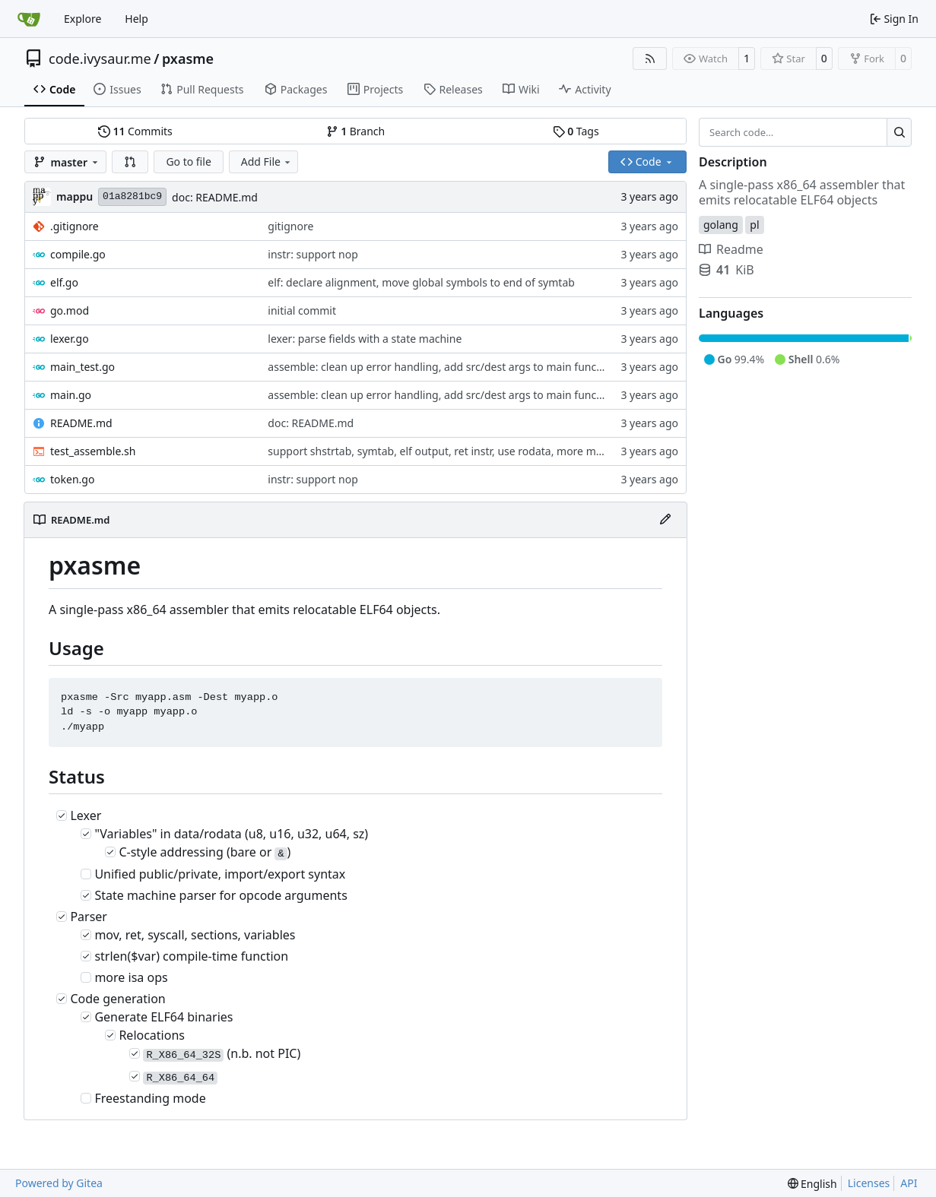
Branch (356, 131)
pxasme (188, 58)
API (908, 1183)
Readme (731, 249)
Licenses (869, 1183)
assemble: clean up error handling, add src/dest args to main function (442, 366)
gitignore (290, 226)
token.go (72, 479)
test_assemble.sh (92, 451)
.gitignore (74, 226)
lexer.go (69, 338)
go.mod (69, 310)
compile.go (78, 254)
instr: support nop (312, 254)
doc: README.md (215, 197)
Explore (82, 18)
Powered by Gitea (59, 1183)
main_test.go (82, 366)
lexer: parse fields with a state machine (365, 338)
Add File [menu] (267, 161)
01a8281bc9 (132, 196)
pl (754, 224)
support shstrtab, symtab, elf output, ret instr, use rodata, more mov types (452, 451)
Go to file (188, 161)
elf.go (64, 282)
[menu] (812, 1183)
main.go (70, 395)
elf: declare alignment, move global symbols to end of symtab (421, 282)
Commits (135, 131)
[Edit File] (665, 520)
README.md (81, 423)
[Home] (29, 19)
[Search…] (899, 132)
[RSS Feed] (650, 58)
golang (720, 224)
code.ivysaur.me (100, 58)
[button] (130, 161)
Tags (576, 131)
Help (136, 18)
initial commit (302, 310)
